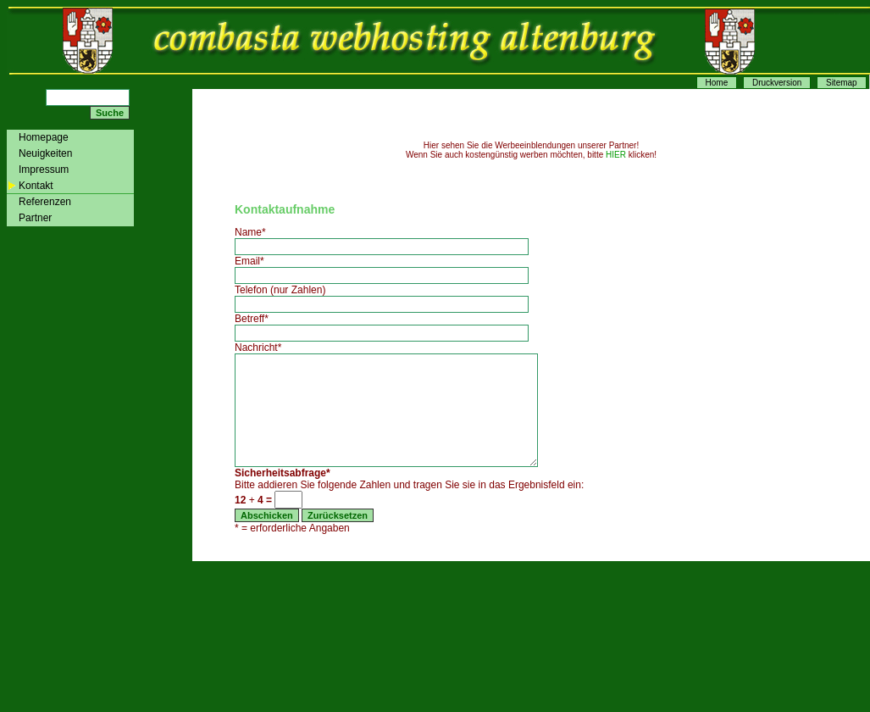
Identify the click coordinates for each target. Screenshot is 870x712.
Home (717, 82)
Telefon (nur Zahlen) (280, 290)
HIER (616, 154)
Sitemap (841, 82)
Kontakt (36, 186)
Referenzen (45, 202)
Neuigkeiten (45, 153)
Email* (249, 261)
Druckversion (776, 82)
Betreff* (252, 319)
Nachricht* (258, 347)
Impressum (44, 169)
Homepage (44, 137)
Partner (35, 218)
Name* (250, 232)
